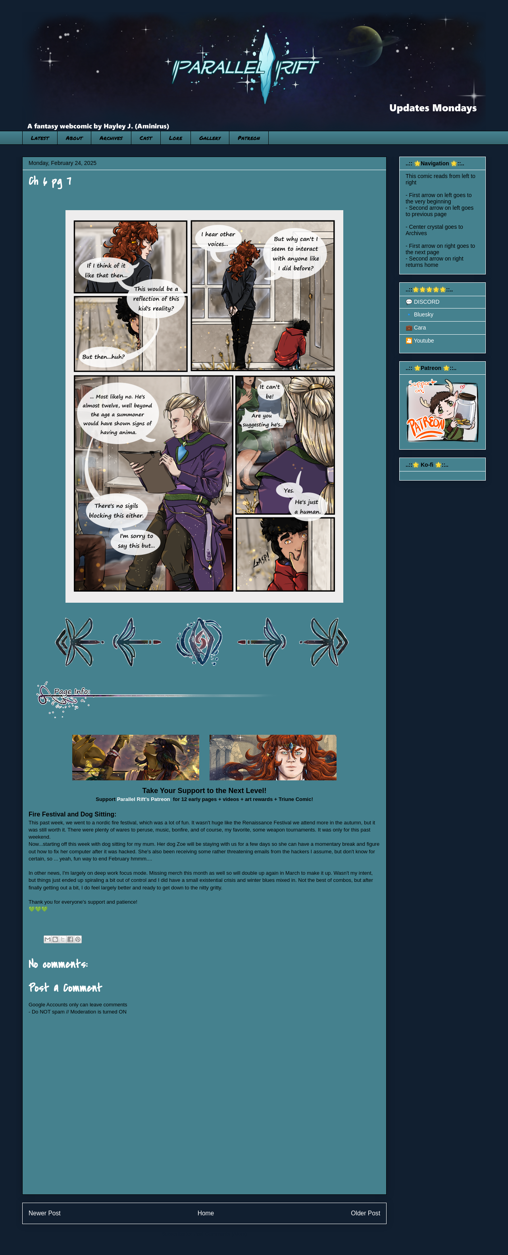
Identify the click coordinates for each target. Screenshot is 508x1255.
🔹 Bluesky (419, 314)
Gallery (210, 138)
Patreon (249, 138)
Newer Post (45, 1213)
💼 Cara (416, 327)
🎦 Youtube (420, 340)
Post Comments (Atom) (220, 1234)
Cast (146, 138)
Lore (175, 138)
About (74, 138)
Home (206, 1213)
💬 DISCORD (422, 302)
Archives (111, 138)
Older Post (365, 1213)
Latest (40, 138)
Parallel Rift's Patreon (143, 799)
